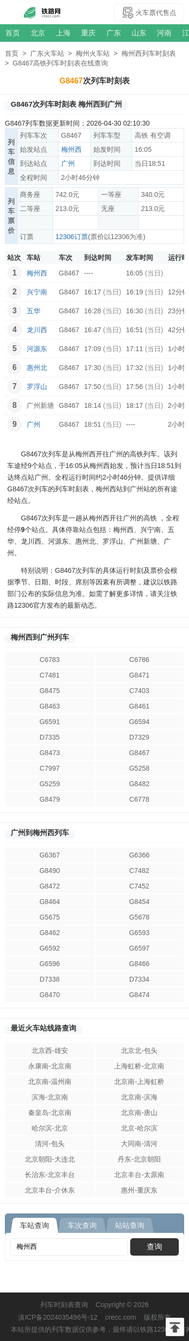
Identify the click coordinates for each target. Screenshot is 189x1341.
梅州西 (71, 149)
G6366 (139, 855)
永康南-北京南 (49, 1066)
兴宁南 (37, 292)
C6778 (139, 799)
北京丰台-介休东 (50, 1190)
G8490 (49, 870)
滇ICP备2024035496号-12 (57, 1317)
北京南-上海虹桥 (139, 1081)
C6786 (139, 659)
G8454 (139, 901)
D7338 (50, 979)
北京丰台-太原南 (139, 1175)
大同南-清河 (139, 1143)
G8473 (49, 753)
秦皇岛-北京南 (49, 1112)
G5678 (139, 917)
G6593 (139, 933)
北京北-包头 (139, 1050)
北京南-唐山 (139, 1112)
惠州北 (37, 368)
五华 (33, 311)
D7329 (139, 737)
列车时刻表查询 (64, 1305)
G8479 (49, 799)
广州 (68, 163)
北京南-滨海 (139, 1097)
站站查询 (129, 1225)
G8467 (139, 753)
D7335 (50, 737)
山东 (139, 33)
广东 (113, 33)
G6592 (49, 948)
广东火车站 (47, 53)
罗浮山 (37, 386)
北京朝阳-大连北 (50, 1159)
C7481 (50, 675)
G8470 (49, 995)
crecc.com (120, 1317)
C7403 (139, 691)
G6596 (49, 964)
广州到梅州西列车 (40, 832)
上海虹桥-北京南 (139, 1066)
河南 (164, 33)
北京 (38, 33)
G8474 (139, 995)
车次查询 (82, 1225)
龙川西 (37, 330)
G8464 (49, 901)
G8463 (49, 706)
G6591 (49, 722)
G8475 (49, 691)
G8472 (49, 886)
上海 (63, 33)
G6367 (49, 855)
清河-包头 (50, 1143)
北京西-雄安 (50, 1050)
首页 (12, 33)
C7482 (139, 870)
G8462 (49, 933)
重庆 (88, 33)
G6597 (139, 948)
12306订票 (71, 237)
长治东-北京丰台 (50, 1175)
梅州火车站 (93, 53)
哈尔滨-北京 (50, 1128)
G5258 (139, 768)
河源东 (37, 349)
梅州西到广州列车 (40, 637)
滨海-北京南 (50, 1097)
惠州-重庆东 (139, 1190)
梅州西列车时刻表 (148, 53)
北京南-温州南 (49, 1081)
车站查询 (34, 1225)
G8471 (139, 675)
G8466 (139, 964)
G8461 (139, 706)
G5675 (49, 917)
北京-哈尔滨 (139, 1128)
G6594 (139, 722)
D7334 (139, 979)
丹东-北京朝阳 (139, 1159)
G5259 (49, 784)
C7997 (50, 768)
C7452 (139, 886)
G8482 (139, 784)
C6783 (50, 659)
